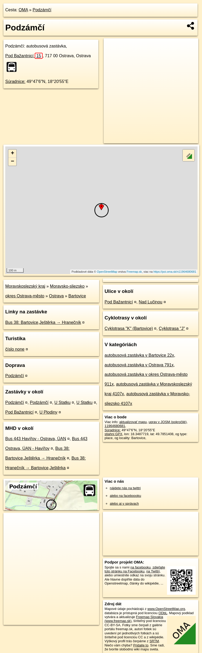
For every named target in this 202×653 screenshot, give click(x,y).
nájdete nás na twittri (125, 488)
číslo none (14, 349)
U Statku (62, 402)
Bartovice (77, 296)
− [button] (12, 162)
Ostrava (56, 296)
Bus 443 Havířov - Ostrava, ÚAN (35, 438)
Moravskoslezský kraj (25, 286)
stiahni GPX (114, 434)
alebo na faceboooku (125, 496)
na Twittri (153, 571)
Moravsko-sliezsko (67, 286)
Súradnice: (15, 81)
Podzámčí (42, 10)
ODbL (162, 613)
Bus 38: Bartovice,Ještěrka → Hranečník (43, 322)
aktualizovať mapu (133, 422)
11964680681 (115, 426)
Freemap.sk (134, 271)
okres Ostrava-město (24, 296)
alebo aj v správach (124, 503)
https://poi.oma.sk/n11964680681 (174, 271)
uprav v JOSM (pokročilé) (167, 422)
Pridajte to (140, 645)
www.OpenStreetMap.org (166, 609)
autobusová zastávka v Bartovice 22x (139, 355)
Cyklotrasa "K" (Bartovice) (129, 328)
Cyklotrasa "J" (172, 328)
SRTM (154, 641)
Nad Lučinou (150, 302)
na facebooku (140, 567)
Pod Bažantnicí (24, 56)
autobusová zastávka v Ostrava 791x (139, 365)
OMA (23, 10)
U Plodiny (48, 412)
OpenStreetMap (107, 271)
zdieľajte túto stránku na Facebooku (135, 569)
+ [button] (12, 153)
